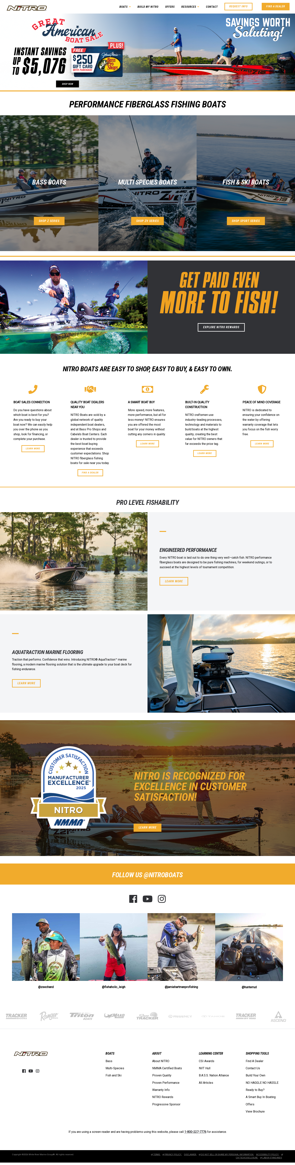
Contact (212, 6)
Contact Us (253, 1068)
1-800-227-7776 (195, 1131)
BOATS (110, 1052)
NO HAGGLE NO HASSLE (262, 1082)
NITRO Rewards (162, 1096)
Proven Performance (165, 1082)
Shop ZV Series (147, 221)
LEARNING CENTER (211, 1052)
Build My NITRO (148, 6)
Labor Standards (271, 1157)
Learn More (33, 448)
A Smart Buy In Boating (261, 1096)
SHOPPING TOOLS (257, 1052)
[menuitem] (115, 1064)
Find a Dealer (90, 472)
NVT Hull (204, 1068)
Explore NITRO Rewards (221, 327)
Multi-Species (115, 1068)
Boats (123, 6)
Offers (170, 6)
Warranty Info (161, 1089)
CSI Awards (206, 1060)
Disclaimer (190, 1154)
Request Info (238, 6)
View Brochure (255, 1111)
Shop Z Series (49, 221)
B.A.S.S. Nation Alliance (214, 1075)
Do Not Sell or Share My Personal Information (226, 1154)
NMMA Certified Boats (167, 1068)
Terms (155, 1154)
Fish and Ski (114, 1075)
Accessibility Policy (267, 1154)
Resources (188, 6)
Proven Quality (161, 1075)
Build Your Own (255, 1075)
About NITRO (160, 1060)
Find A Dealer (275, 6)
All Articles (206, 1082)
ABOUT (156, 1052)
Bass (109, 1060)
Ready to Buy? (255, 1089)
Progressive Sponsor (166, 1104)
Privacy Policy (172, 1154)
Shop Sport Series (246, 221)
